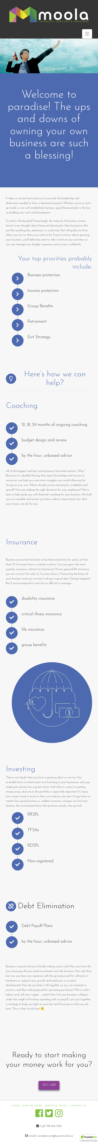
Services (51, 1106)
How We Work (32, 1106)
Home (16, 1106)
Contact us (78, 1106)
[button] (87, 34)
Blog (63, 1106)
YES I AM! (49, 1085)
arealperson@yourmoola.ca (55, 1135)
